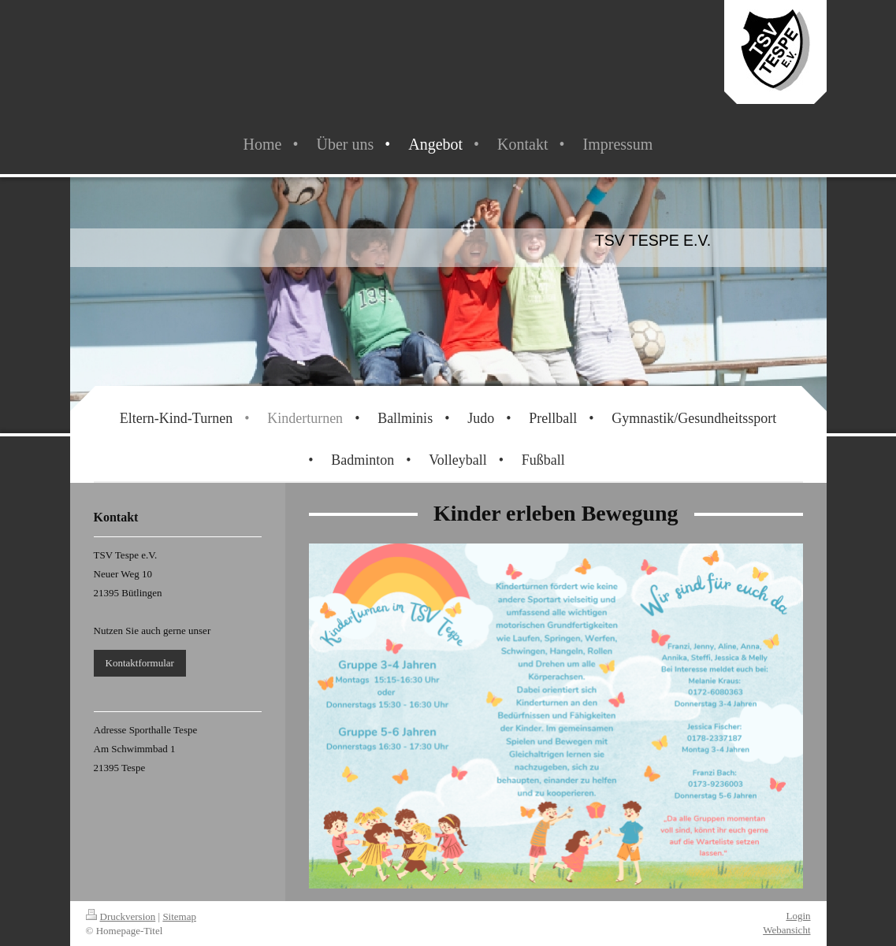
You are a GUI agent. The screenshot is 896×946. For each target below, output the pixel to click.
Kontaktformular (140, 663)
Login (798, 916)
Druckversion (121, 916)
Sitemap (179, 916)
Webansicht (786, 930)
